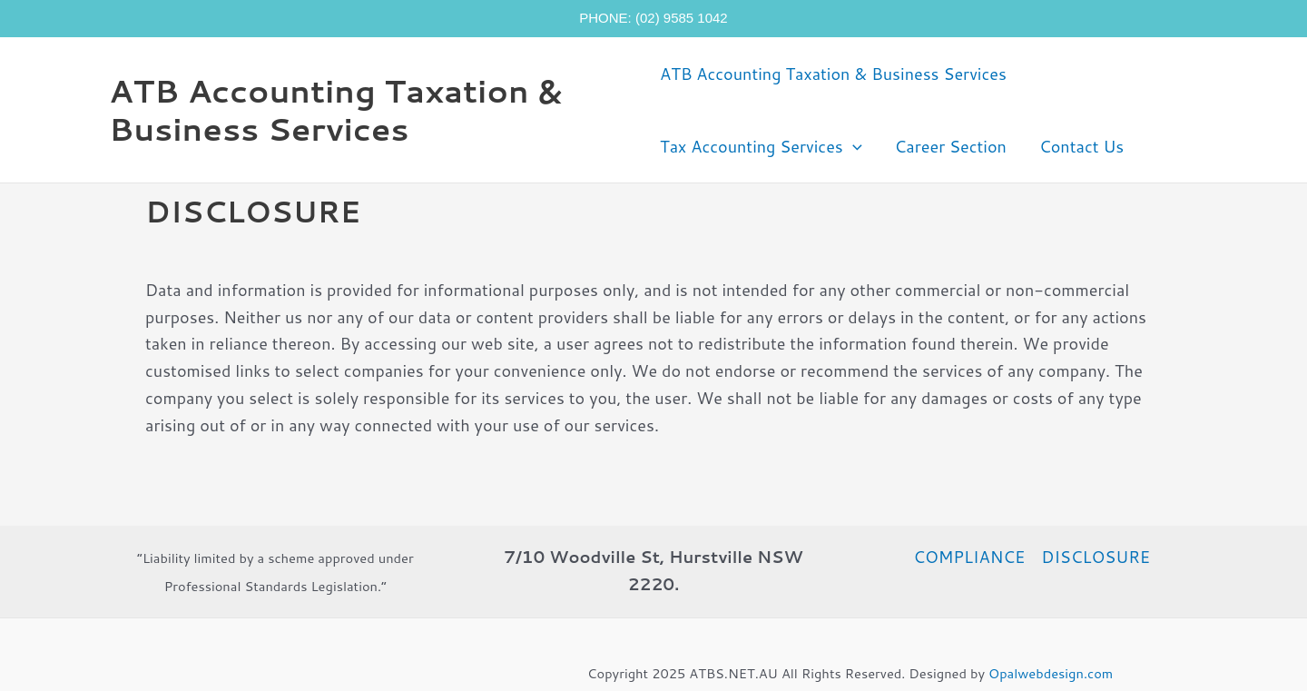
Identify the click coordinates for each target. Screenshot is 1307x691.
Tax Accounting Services (760, 146)
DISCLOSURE (1095, 556)
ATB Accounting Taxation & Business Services (335, 109)
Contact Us (1081, 146)
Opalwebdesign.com (1050, 673)
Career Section (951, 146)
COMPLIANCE (969, 556)
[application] (852, 146)
